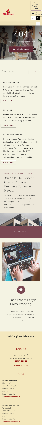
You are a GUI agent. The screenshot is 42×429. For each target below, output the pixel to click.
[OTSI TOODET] (33, 18)
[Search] (38, 18)
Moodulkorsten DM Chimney (13, 135)
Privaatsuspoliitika (21, 366)
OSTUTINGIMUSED (21, 361)
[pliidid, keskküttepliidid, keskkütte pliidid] (8, 10)
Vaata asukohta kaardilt (11, 398)
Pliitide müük (8, 110)
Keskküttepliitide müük (11, 82)
